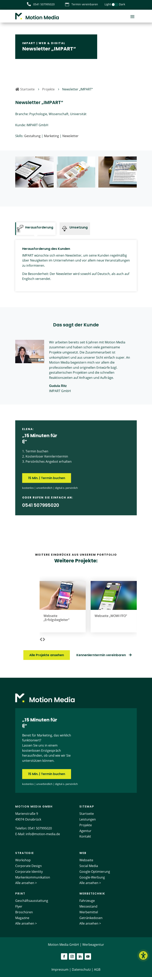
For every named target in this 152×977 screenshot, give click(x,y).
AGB (97, 969)
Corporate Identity (29, 871)
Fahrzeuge (87, 900)
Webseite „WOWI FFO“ (111, 616)
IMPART (28, 43)
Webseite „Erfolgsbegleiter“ (56, 618)
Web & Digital (52, 43)
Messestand (88, 906)
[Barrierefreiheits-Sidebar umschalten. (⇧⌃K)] (143, 955)
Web (82, 853)
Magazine (22, 918)
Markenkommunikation (32, 877)
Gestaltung (32, 136)
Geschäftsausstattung (31, 900)
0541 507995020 (40, 828)
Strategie (24, 853)
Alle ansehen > (26, 883)
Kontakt (85, 836)
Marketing (51, 136)
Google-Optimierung (94, 871)
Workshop (23, 860)
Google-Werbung (92, 877)
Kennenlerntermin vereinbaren (101, 655)
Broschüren (24, 912)
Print (20, 894)
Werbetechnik (92, 894)
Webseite (86, 860)
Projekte (85, 825)
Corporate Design (28, 866)
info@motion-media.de (43, 834)
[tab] (35, 228)
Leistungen (87, 819)
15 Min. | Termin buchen (46, 478)
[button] (41, 640)
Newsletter (70, 136)
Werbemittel (88, 912)
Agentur (85, 831)
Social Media (88, 866)
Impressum (59, 969)
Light (107, 4)
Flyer (18, 906)
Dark (122, 4)
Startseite (86, 813)
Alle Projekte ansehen (46, 655)
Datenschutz (81, 969)
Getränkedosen (91, 918)
